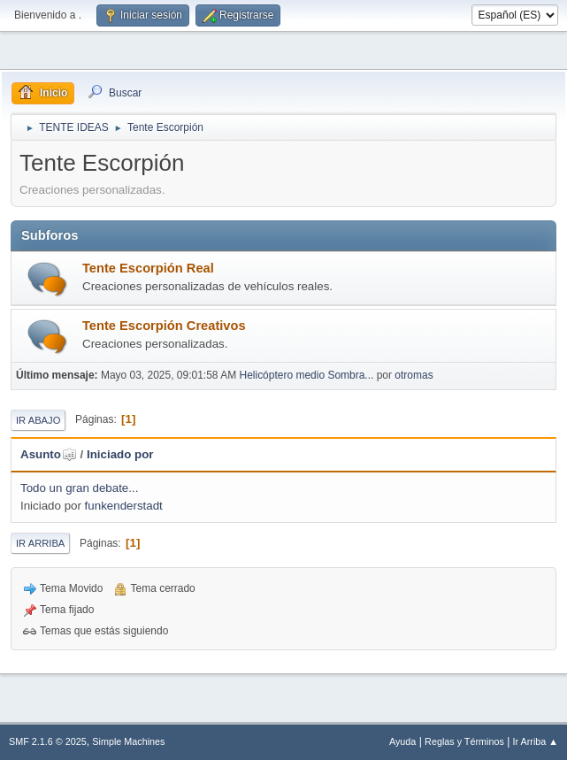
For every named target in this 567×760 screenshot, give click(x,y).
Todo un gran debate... (79, 488)
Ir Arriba (40, 543)
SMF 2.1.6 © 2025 (48, 741)
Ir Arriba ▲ (535, 741)
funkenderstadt (124, 505)
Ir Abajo (38, 420)
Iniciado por (120, 454)
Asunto (48, 454)
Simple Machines (128, 741)
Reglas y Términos (464, 741)
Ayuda (402, 741)
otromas (414, 375)
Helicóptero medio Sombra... (306, 375)
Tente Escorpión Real (148, 268)
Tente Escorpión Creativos (164, 326)
